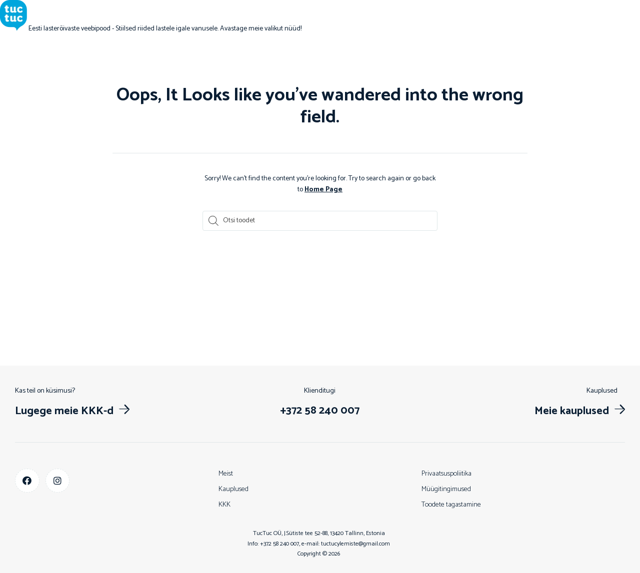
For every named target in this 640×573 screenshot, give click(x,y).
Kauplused (233, 489)
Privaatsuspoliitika (447, 474)
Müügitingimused (446, 489)
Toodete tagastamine (451, 505)
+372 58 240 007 (279, 544)
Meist (225, 474)
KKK (224, 505)
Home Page (323, 189)
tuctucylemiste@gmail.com (355, 544)
